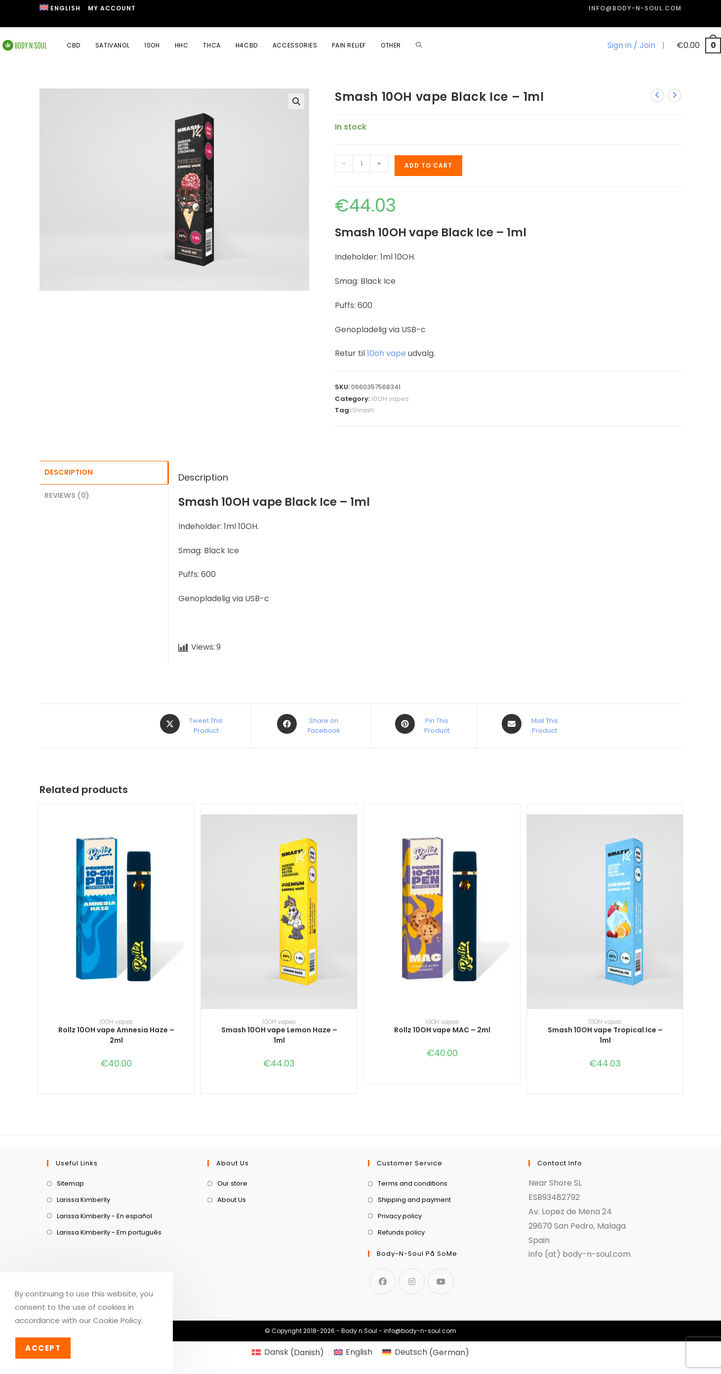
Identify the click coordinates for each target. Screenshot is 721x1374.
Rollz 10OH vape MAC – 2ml (442, 1026)
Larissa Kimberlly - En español (104, 1212)
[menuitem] (60, 8)
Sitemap (70, 1180)
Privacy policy (400, 1212)
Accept (43, 1348)
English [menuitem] (359, 1348)
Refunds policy (401, 1229)
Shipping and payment (414, 1196)
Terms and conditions (412, 1180)
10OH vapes (390, 398)
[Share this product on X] (193, 724)
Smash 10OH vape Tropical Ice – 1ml (605, 1031)
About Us (231, 1196)
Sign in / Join (631, 45)
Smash (363, 410)
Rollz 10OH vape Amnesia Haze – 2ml (116, 1031)
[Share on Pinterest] (424, 724)
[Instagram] (412, 1277)
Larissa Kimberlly (83, 1196)
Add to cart (428, 165)
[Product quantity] (361, 164)
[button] (296, 101)
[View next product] (674, 95)
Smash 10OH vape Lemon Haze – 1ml (279, 1031)
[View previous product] (657, 95)
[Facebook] (382, 1277)
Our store (232, 1180)
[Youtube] (441, 1277)
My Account (112, 8)
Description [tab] (68, 472)
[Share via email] (531, 724)
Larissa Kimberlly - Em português (109, 1229)
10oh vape (386, 353)
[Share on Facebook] (311, 724)
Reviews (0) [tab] (66, 494)
